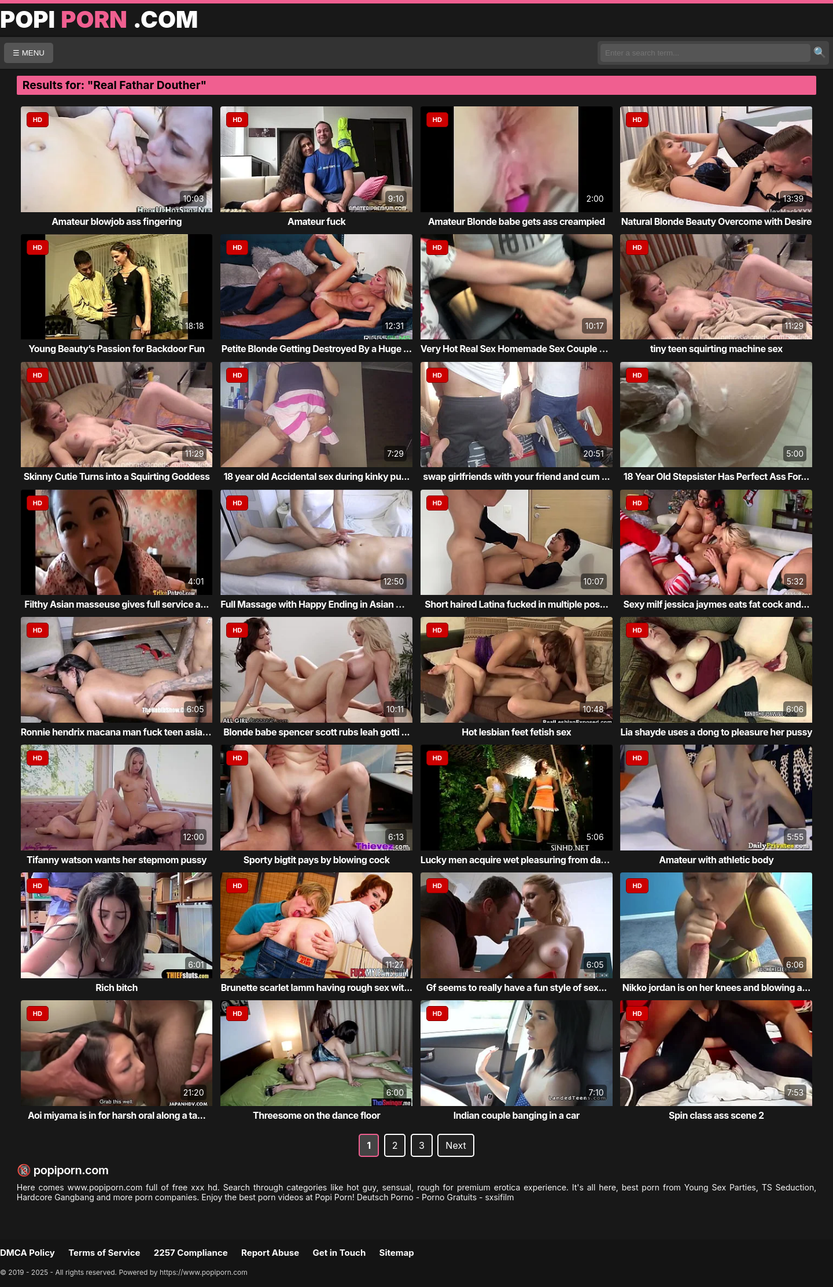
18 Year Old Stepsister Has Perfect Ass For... (716, 476)
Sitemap (396, 1252)
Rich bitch (116, 987)
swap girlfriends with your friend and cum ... (516, 476)
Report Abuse (270, 1252)
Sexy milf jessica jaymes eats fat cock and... (717, 604)
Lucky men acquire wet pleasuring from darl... (518, 860)
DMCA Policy (27, 1252)
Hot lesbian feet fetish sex (516, 732)
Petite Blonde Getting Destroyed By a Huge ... (317, 348)
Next (455, 1145)
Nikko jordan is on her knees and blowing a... (716, 987)
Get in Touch (339, 1252)
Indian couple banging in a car (517, 1115)
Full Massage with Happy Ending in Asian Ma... (318, 604)
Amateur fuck (316, 221)
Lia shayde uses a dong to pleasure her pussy (716, 732)
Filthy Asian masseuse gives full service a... (116, 604)
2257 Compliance (191, 1252)
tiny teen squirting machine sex (716, 348)
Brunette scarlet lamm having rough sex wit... (316, 987)
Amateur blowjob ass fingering (116, 221)
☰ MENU (29, 53)
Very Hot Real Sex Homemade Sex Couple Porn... (524, 348)
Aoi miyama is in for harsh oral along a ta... (116, 1115)
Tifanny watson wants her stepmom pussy (117, 860)
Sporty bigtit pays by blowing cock (317, 860)
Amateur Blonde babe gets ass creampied (516, 221)
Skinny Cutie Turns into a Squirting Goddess (117, 476)
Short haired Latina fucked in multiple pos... (516, 604)
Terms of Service (104, 1252)
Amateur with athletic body (716, 860)
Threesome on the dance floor (316, 1115)
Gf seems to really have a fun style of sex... (516, 987)
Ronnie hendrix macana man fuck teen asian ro (120, 732)
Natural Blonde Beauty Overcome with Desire (716, 221)
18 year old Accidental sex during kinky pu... (316, 476)
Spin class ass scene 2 (716, 1115)
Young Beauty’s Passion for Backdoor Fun (116, 348)
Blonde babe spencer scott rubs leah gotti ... (316, 732)
